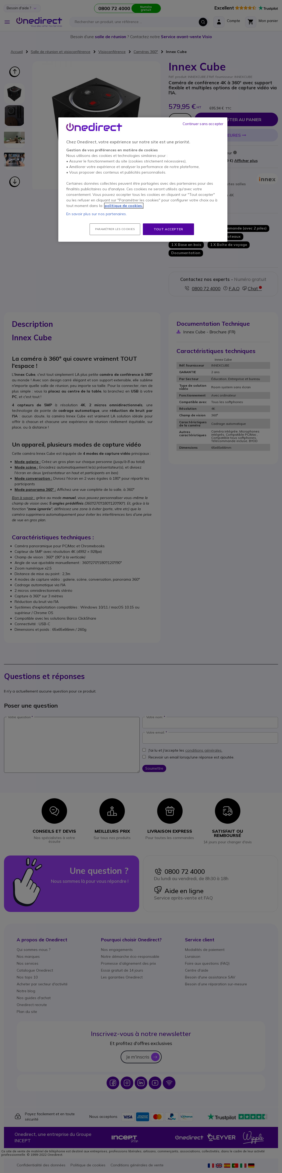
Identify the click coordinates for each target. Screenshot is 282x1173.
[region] (142, 179)
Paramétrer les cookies (115, 229)
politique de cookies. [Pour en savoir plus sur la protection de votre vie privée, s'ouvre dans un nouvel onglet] (124, 205)
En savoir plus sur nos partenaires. (96, 213)
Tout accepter (168, 229)
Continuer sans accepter (203, 124)
